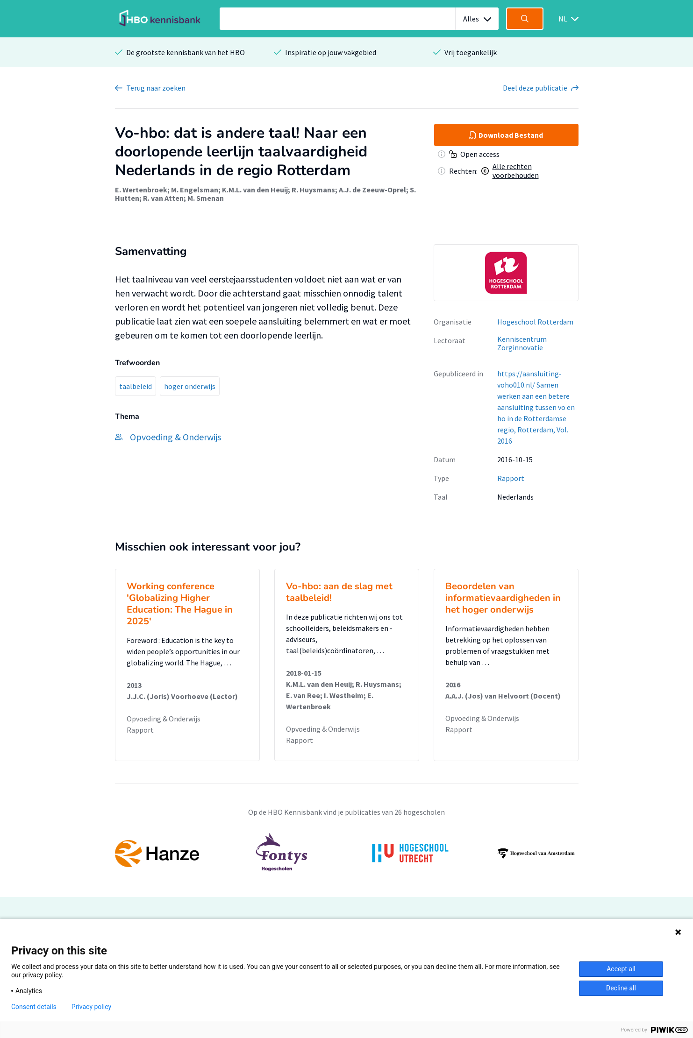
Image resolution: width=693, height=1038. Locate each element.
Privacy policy (91, 1006)
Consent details (34, 1006)
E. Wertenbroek (141, 189)
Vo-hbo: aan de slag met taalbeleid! (339, 592)
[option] (506, 273)
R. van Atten (163, 198)
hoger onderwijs (189, 386)
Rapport (510, 478)
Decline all (621, 988)
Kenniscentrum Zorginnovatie (522, 343)
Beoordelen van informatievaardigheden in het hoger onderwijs (503, 598)
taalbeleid (135, 386)
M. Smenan (205, 198)
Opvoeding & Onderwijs (163, 718)
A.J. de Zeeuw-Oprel (372, 189)
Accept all (621, 969)
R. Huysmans (313, 189)
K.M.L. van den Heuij (255, 189)
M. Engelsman (194, 189)
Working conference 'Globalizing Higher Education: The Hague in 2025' (180, 604)
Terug (156, 88)
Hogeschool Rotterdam (535, 322)
